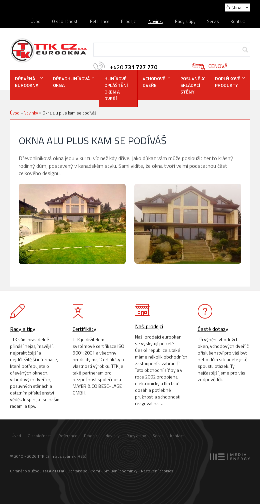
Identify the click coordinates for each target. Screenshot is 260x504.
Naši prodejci (149, 326)
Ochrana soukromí (83, 471)
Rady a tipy (185, 21)
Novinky (155, 21)
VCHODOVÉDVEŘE (154, 82)
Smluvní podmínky (120, 471)
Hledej (245, 50)
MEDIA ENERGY (230, 456)
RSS (81, 456)
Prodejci (129, 21)
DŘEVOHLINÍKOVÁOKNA (71, 82)
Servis (213, 21)
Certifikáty (84, 329)
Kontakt (238, 21)
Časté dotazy (213, 329)
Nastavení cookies (157, 471)
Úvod (35, 21)
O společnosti (65, 21)
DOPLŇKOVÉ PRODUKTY (227, 82)
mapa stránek (64, 456)
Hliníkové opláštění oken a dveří (116, 88)
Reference (99, 21)
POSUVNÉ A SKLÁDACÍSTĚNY (192, 85)
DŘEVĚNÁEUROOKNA (26, 82)
